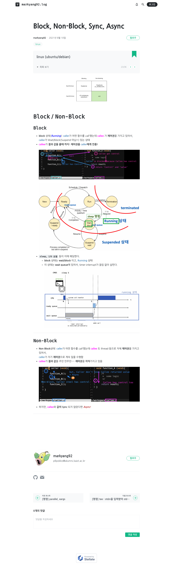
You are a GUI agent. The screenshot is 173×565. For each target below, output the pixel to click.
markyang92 (39, 38)
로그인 (152, 4)
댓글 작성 (132, 535)
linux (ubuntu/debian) (53, 57)
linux (37, 44)
